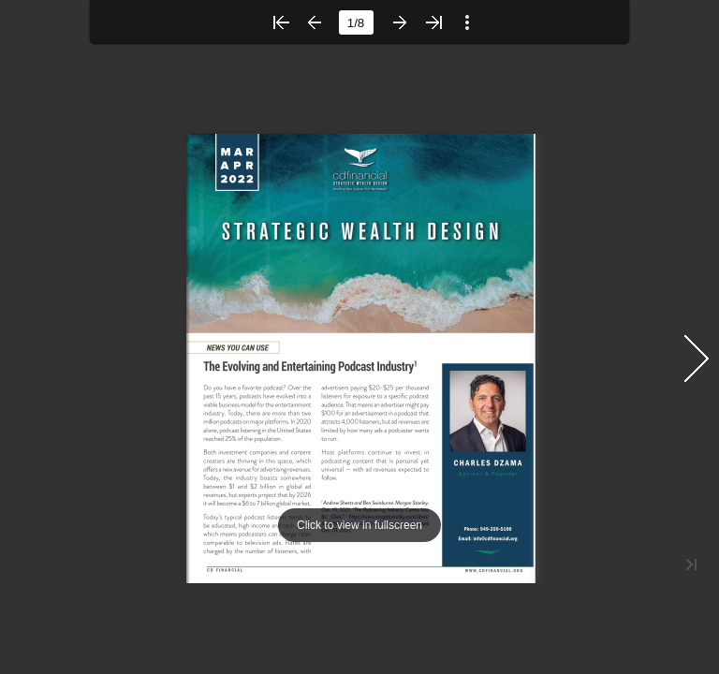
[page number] (356, 22)
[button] (281, 22)
